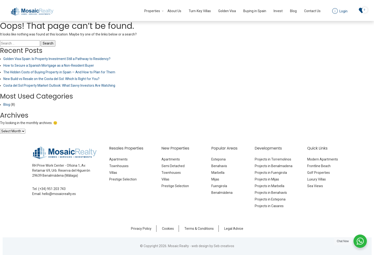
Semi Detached (173, 166)
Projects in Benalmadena (273, 166)
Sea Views (315, 186)
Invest (278, 11)
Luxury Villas (316, 179)
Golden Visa (227, 11)
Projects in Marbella (269, 186)
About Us (174, 11)
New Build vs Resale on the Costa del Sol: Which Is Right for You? (51, 79)
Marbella (217, 173)
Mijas (215, 179)
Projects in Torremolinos (273, 159)
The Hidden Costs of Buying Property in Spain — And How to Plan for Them (59, 72)
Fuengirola (219, 186)
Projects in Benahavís (271, 193)
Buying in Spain (254, 11)
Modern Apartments (322, 159)
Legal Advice (233, 228)
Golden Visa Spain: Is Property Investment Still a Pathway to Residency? (56, 59)
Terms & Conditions (199, 228)
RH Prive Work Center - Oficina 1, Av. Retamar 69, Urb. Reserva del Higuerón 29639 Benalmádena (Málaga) (61, 170)
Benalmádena (222, 193)
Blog (293, 11)
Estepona (218, 159)
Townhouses (119, 166)
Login (343, 11)
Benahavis (219, 166)
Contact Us (312, 11)
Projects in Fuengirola (271, 173)
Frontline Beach (319, 166)
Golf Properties (318, 173)
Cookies (168, 228)
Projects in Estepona (270, 199)
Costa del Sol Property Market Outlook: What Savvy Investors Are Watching (59, 85)
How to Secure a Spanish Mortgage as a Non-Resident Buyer (48, 65)
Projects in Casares (269, 206)
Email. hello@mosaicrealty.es (54, 194)
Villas (113, 173)
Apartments (118, 159)
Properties (152, 11)
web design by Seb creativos (213, 246)
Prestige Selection (123, 179)
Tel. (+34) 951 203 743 (49, 189)
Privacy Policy (141, 228)
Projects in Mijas (267, 179)
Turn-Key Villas (200, 11)
